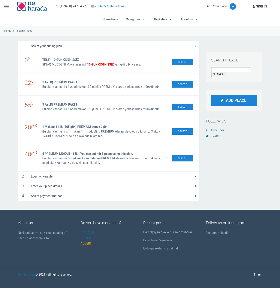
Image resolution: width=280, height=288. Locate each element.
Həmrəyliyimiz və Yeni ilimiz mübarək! (168, 232)
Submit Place (24, 30)
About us (187, 19)
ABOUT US (88, 232)
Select (182, 62)
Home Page (110, 19)
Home (7, 30)
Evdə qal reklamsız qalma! (160, 248)
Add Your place (221, 6)
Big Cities (160, 19)
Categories (133, 19)
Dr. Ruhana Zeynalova (157, 240)
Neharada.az (26, 274)
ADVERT (86, 243)
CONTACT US (89, 238)
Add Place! (234, 100)
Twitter (213, 136)
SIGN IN (260, 6)
